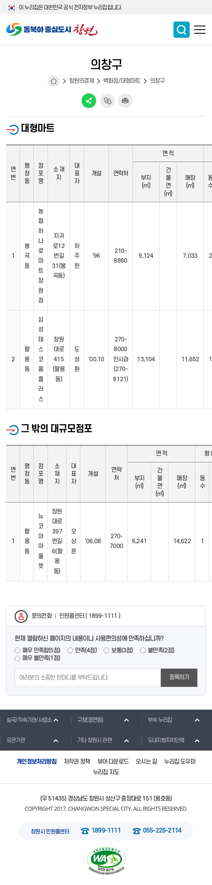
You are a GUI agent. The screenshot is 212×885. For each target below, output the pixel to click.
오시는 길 (146, 761)
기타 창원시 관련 (91, 740)
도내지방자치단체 (162, 740)
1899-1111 (106, 831)
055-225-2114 (162, 831)
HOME (54, 81)
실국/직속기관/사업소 (26, 720)
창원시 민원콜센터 (50, 831)
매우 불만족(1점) (41, 658)
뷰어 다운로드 (112, 761)
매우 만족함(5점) (41, 650)
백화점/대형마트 (122, 81)
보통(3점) (122, 650)
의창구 (157, 81)
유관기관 (12, 740)
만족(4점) (86, 650)
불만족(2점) (161, 650)
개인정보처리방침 (36, 761)
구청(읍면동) (87, 720)
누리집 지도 (106, 772)
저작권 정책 (77, 761)
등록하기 (179, 677)
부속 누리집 (156, 720)
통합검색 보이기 (181, 30)
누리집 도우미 (179, 761)
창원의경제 (81, 81)
